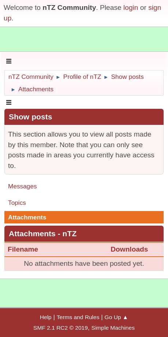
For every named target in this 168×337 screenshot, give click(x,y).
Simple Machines (113, 328)
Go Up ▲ (116, 317)
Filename (27, 249)
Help (46, 317)
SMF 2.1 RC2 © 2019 (60, 328)
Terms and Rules (78, 317)
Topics (17, 202)
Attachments (27, 217)
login (130, 7)
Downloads (129, 249)
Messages (22, 186)
